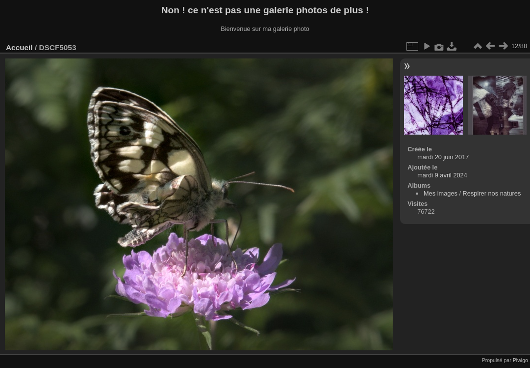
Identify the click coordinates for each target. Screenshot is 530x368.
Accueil (19, 47)
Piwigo (520, 360)
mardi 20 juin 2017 (443, 157)
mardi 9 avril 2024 (442, 175)
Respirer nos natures (492, 193)
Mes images (440, 193)
